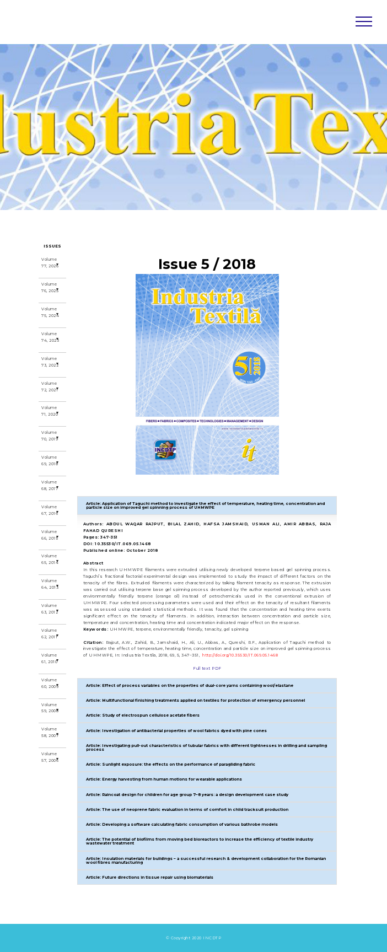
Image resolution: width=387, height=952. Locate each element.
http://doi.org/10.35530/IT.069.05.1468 (240, 655)
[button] (207, 505)
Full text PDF (207, 668)
